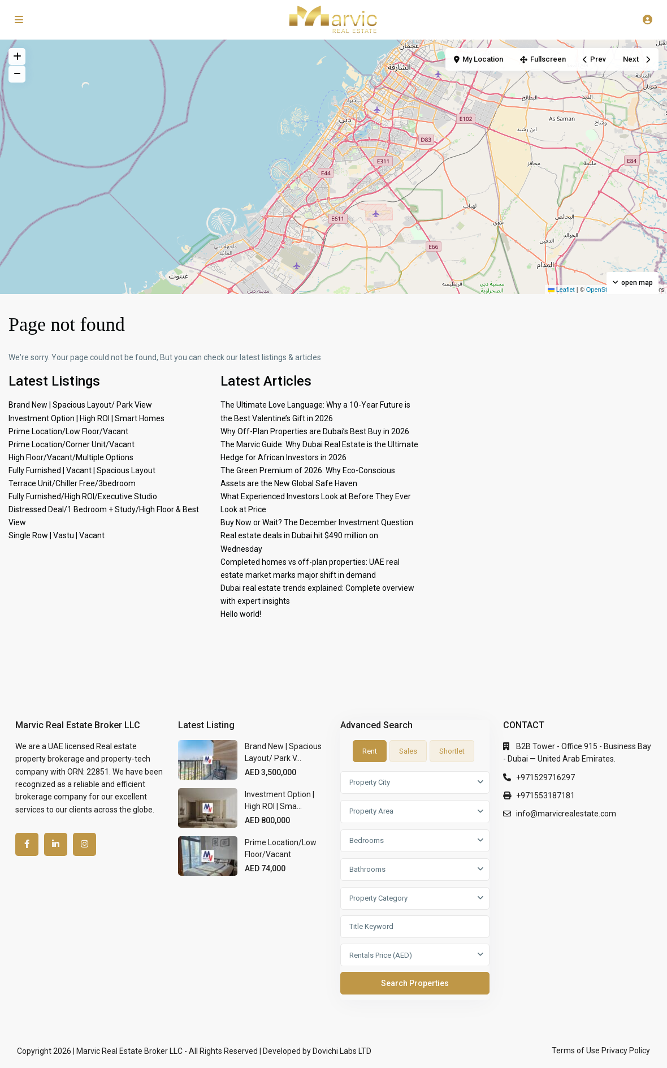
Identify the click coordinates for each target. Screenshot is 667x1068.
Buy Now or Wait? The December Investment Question (316, 522)
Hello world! (240, 614)
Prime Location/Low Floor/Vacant (68, 431)
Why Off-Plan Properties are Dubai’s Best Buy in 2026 (314, 431)
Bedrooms (366, 840)
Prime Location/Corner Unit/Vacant (71, 444)
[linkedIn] (55, 844)
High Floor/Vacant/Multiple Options (70, 457)
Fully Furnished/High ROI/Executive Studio (82, 496)
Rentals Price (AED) (380, 955)
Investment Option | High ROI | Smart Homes (86, 418)
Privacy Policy (625, 1050)
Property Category (378, 898)
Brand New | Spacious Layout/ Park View (80, 404)
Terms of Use (576, 1050)
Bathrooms (367, 869)
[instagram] (84, 844)
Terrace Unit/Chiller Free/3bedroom (72, 483)
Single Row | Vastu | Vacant (56, 535)
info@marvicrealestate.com (566, 813)
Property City (369, 782)
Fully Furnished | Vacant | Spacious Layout (81, 470)
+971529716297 (545, 777)
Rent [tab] (369, 751)
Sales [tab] (408, 751)
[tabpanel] (415, 885)
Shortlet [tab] (452, 751)
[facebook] (26, 844)
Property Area (371, 811)
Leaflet (561, 289)
